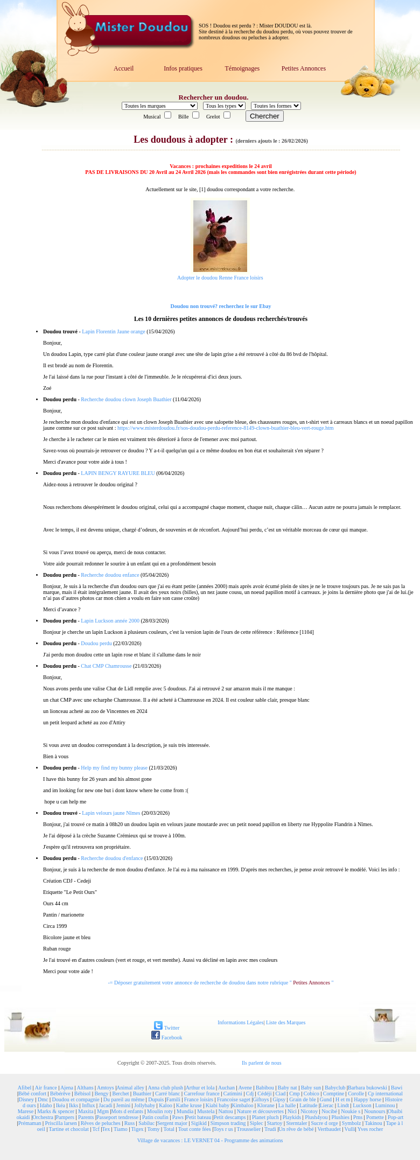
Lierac (327, 1105)
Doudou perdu (96, 643)
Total (168, 1129)
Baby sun (311, 1088)
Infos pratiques (183, 68)
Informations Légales (240, 1022)
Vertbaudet (328, 1129)
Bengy (101, 1093)
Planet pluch (265, 1117)
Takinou (373, 1123)
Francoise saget (233, 1099)
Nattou (225, 1111)
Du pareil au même (123, 1099)
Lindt (343, 1105)
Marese (25, 1111)
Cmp (294, 1093)
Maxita (85, 1111)
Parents (86, 1117)
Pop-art (395, 1117)
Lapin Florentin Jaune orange (113, 331)
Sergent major (172, 1123)
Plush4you (316, 1117)
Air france (46, 1088)
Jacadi (106, 1105)
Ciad (280, 1093)
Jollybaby (144, 1105)
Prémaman (29, 1123)
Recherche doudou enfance (110, 575)
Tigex (137, 1129)
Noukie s (350, 1111)
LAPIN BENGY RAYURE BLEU (118, 473)
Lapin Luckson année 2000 (110, 621)
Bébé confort (32, 1093)
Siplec (256, 1123)
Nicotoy (309, 1111)
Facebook (166, 1037)
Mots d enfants (127, 1111)
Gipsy (278, 1099)
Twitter (166, 1028)
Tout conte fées (194, 1129)
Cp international (385, 1093)
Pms (357, 1117)
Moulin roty (160, 1111)
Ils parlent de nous (262, 1063)
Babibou (265, 1088)
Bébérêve (60, 1093)
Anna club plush (166, 1088)
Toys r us (223, 1129)
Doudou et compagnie (76, 1099)
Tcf (96, 1129)
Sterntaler (296, 1123)
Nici (292, 1111)
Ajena (66, 1088)
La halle (287, 1105)
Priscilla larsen (61, 1123)
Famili (173, 1099)
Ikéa (60, 1105)
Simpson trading (228, 1123)
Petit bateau (198, 1117)
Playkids (292, 1117)
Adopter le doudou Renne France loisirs (220, 278)
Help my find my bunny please (114, 768)
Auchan (226, 1088)
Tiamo (121, 1129)
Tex (106, 1129)
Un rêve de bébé (295, 1129)
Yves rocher (370, 1129)
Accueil (124, 68)
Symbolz (351, 1123)
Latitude (308, 1105)
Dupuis (156, 1099)
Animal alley (130, 1088)
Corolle (356, 1093)
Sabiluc (146, 1123)
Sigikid (199, 1123)
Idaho (46, 1105)
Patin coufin (155, 1117)
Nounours (374, 1111)
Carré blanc (167, 1093)
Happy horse (367, 1099)
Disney (26, 1099)
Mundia (185, 1111)
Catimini (232, 1093)
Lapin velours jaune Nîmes (111, 813)
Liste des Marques (285, 1022)
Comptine (333, 1093)
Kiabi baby (217, 1105)
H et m (342, 1099)
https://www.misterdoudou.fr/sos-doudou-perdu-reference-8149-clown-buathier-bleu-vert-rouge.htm (225, 428)
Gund (326, 1099)
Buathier (142, 1093)
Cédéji (264, 1093)
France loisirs (198, 1099)
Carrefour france (201, 1093)
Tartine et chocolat (69, 1129)
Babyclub (335, 1088)
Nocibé (329, 1111)
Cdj (250, 1093)
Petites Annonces (304, 68)
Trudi (270, 1129)
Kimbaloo (242, 1105)
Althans (84, 1088)
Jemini (123, 1105)
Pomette (375, 1117)
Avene (245, 1088)
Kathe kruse (189, 1105)
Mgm (103, 1111)
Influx (88, 1105)
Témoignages (242, 68)
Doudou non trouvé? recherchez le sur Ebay (220, 306)
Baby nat (287, 1088)
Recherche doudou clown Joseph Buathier (126, 399)
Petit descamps (230, 1117)
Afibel (25, 1088)
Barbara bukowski (367, 1088)
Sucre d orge (324, 1123)
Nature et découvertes (260, 1111)
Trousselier (249, 1129)
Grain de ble (302, 1099)
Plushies (340, 1117)
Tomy (153, 1129)
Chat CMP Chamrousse (106, 666)
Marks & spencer (55, 1111)
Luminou (385, 1105)
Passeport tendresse (117, 1117)
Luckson (362, 1105)
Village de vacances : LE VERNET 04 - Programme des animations (210, 1140)
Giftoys (261, 1099)
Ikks (73, 1105)
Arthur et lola (200, 1088)
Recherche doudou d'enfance (112, 858)
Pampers (65, 1117)
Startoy (275, 1123)
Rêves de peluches (101, 1123)
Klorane (265, 1105)
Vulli (350, 1129)
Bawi (396, 1088)
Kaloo (165, 1105)
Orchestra (42, 1117)
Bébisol (82, 1093)
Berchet (121, 1093)
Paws (178, 1117)
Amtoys (105, 1088)
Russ (129, 1123)
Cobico (311, 1093)
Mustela (205, 1111)
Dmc (43, 1099)
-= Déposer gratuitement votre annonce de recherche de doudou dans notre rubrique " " (221, 983)
